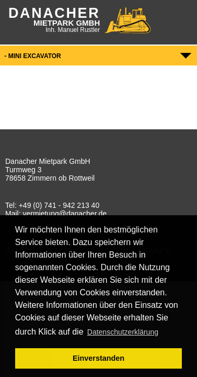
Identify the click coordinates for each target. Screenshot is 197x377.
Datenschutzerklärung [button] (122, 332)
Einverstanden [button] (98, 358)
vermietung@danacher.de (64, 213)
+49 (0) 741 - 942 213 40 (59, 205)
